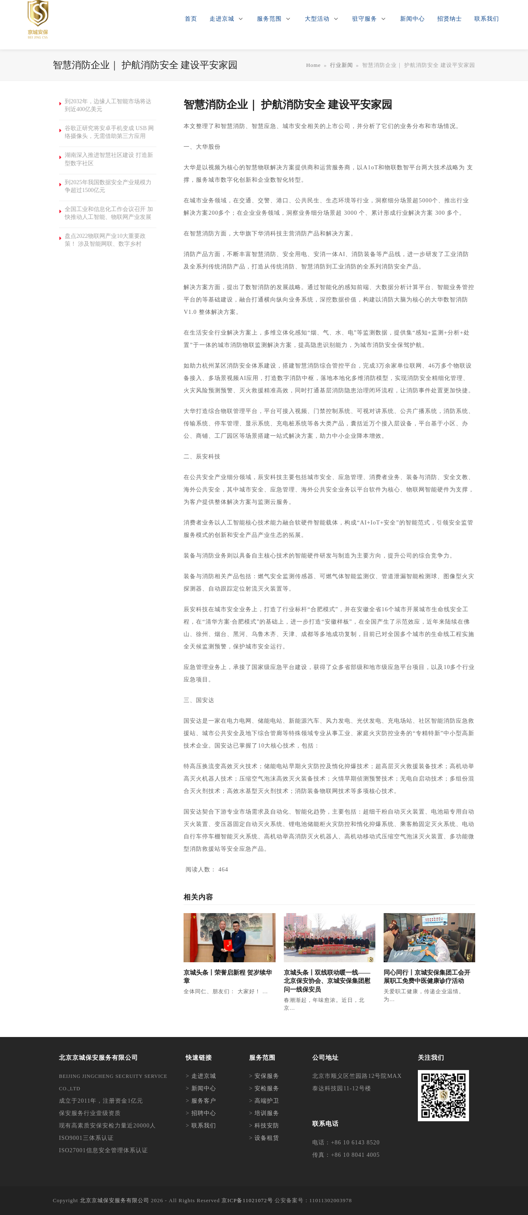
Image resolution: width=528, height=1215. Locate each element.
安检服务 (267, 1088)
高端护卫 (267, 1101)
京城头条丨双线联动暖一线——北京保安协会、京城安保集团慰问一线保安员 (327, 981)
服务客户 (203, 1101)
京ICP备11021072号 (247, 1200)
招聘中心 (203, 1113)
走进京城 (203, 1076)
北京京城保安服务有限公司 (114, 1200)
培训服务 (267, 1113)
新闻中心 (203, 1088)
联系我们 (203, 1125)
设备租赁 (267, 1138)
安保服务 (267, 1076)
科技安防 (267, 1125)
